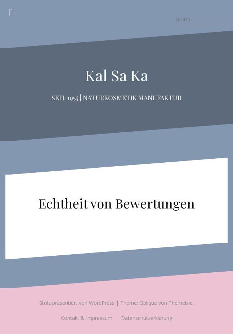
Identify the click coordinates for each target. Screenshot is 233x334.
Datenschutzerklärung (146, 318)
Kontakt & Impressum (86, 318)
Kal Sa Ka (116, 75)
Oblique (148, 302)
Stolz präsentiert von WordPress (77, 302)
